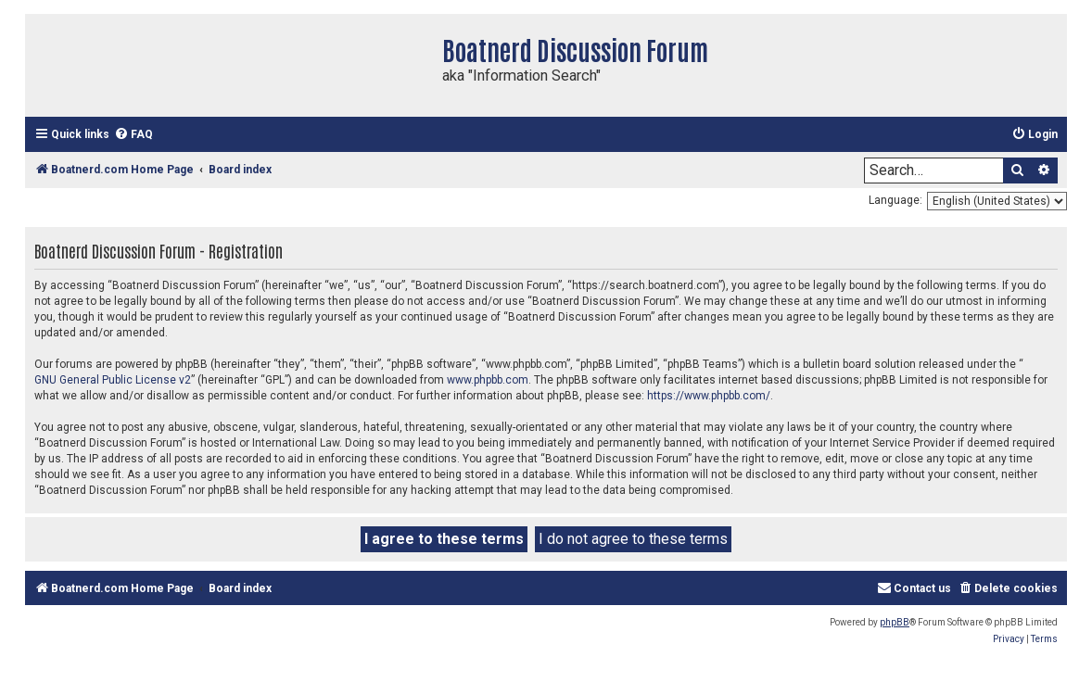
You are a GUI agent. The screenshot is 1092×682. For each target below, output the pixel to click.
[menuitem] (133, 134)
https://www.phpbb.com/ (708, 395)
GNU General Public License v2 (112, 379)
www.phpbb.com (487, 379)
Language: (895, 200)
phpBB (894, 622)
